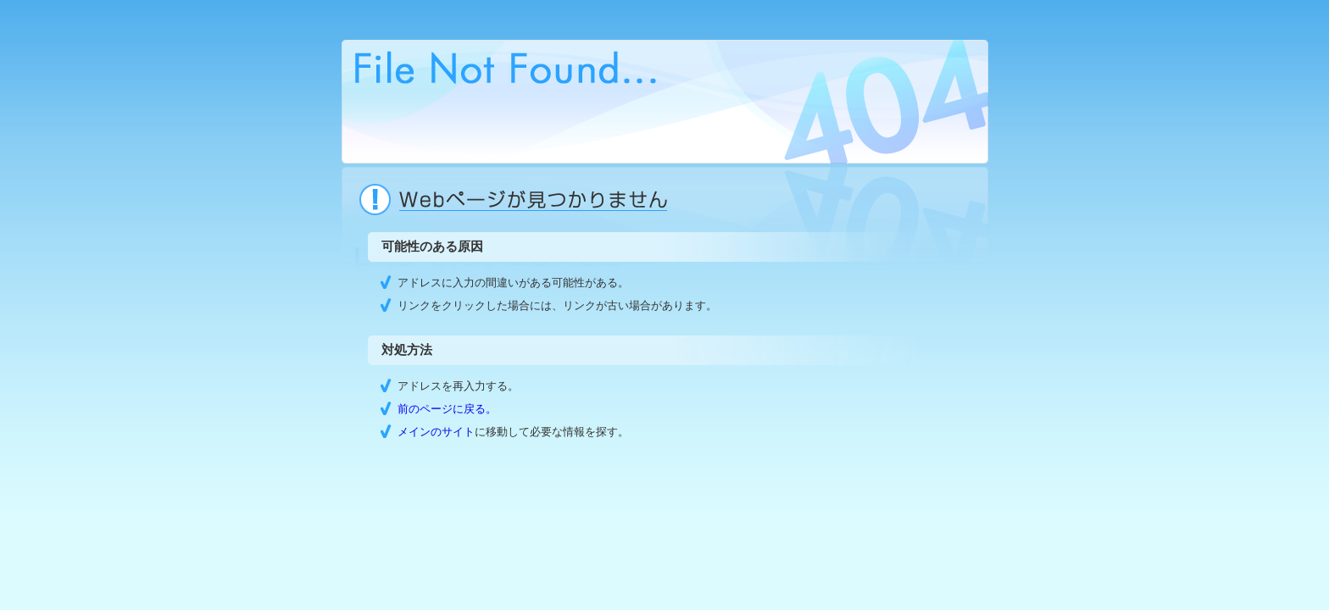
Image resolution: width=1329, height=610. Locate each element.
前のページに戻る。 (447, 408)
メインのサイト (436, 431)
